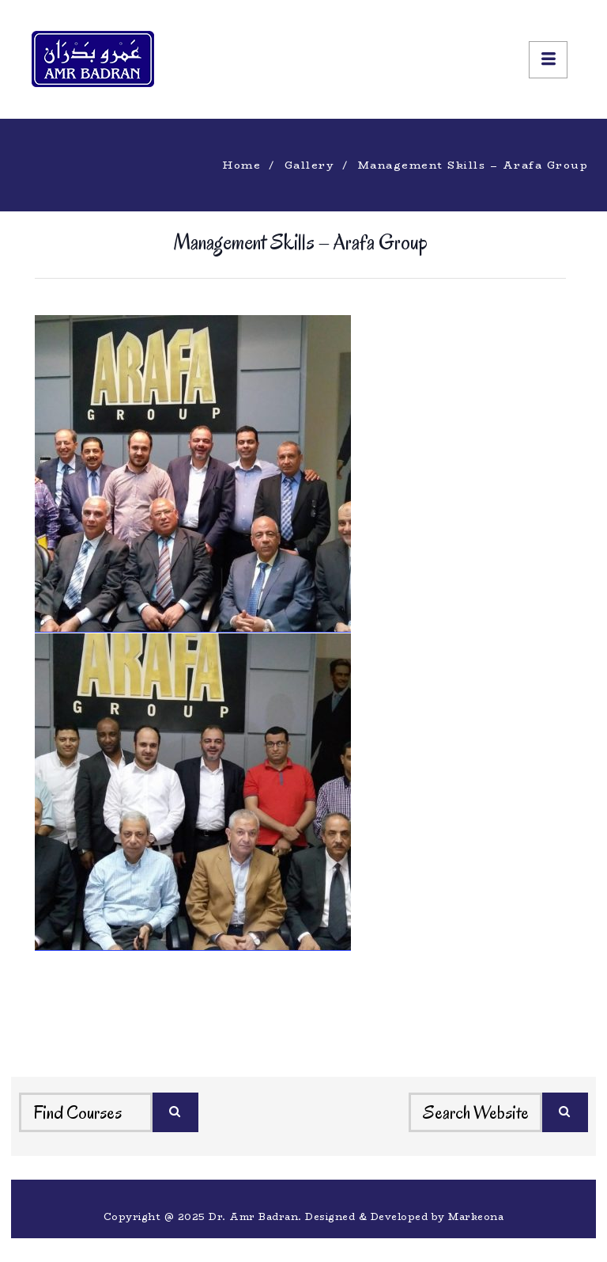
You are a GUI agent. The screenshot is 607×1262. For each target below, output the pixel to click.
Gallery (310, 165)
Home (242, 165)
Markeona (475, 1216)
